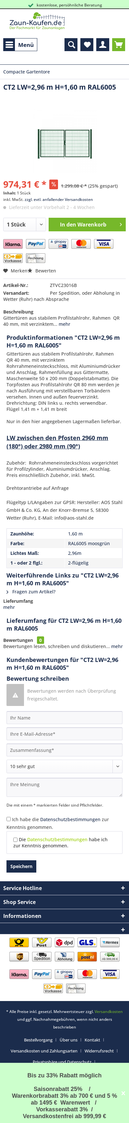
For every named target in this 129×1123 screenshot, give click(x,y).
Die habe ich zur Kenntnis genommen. (60, 842)
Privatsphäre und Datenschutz (62, 1062)
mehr (63, 324)
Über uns (68, 1040)
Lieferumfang (18, 601)
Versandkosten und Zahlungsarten (44, 1051)
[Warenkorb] (118, 44)
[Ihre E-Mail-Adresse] (64, 733)
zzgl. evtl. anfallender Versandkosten (59, 199)
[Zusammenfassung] (64, 749)
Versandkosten (109, 1011)
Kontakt (92, 1040)
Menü (20, 44)
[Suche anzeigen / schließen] (70, 44)
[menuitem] (20, 44)
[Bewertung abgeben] (64, 766)
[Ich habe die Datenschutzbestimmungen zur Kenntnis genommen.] (8, 819)
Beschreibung (18, 312)
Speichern (21, 866)
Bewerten (42, 271)
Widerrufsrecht (99, 1051)
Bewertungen (18, 640)
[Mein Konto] (102, 44)
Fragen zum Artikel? (30, 592)
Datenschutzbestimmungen (70, 819)
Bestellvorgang (38, 1040)
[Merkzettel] (86, 44)
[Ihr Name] (64, 717)
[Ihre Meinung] (64, 787)
